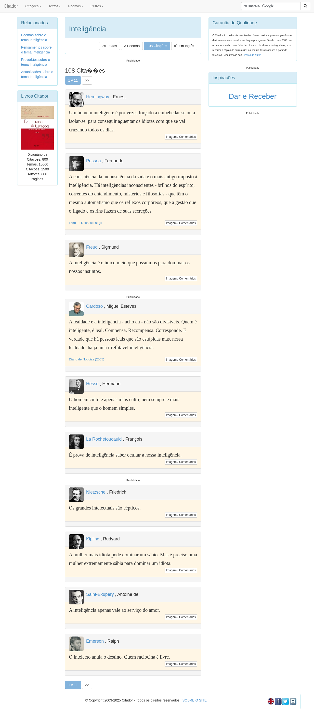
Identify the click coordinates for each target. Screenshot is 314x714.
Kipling (92, 538)
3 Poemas (132, 46)
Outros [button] (97, 6)
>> (87, 80)
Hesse (92, 383)
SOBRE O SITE (194, 700)
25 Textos (109, 46)
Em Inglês (184, 46)
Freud (92, 247)
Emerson (95, 641)
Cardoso (94, 306)
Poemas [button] (75, 6)
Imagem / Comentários (181, 137)
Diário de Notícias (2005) (86, 359)
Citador (11, 6)
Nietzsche (95, 492)
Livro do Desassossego (85, 223)
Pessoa (93, 160)
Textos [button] (55, 6)
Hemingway (97, 96)
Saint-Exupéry (100, 594)
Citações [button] (33, 6)
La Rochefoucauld (104, 439)
